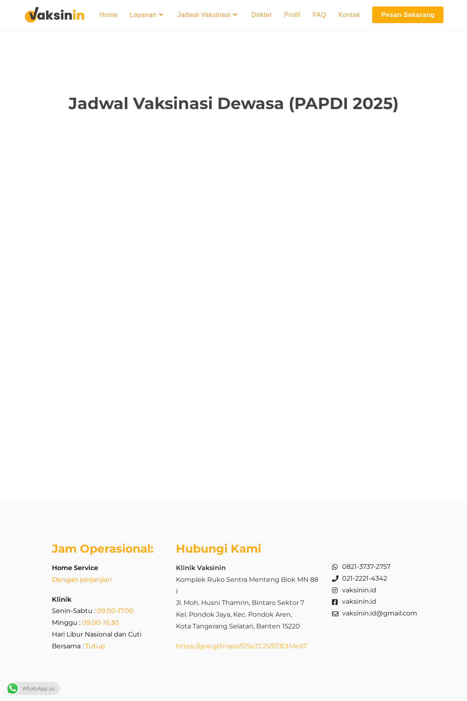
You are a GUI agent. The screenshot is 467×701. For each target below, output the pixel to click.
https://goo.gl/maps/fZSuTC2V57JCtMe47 (241, 646)
